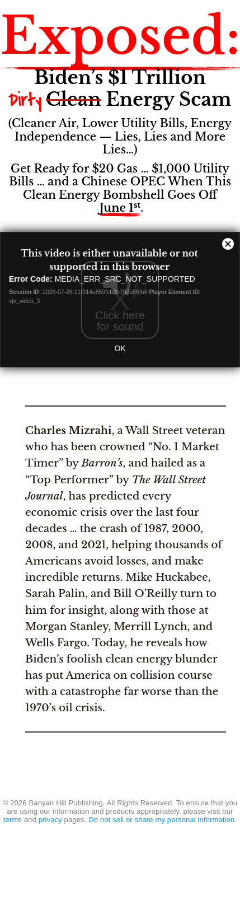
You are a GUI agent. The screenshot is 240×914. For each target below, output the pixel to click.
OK (119, 348)
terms (12, 819)
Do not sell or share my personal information (161, 819)
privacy (50, 819)
